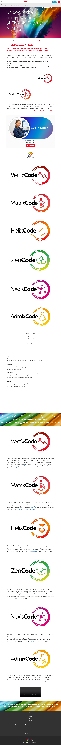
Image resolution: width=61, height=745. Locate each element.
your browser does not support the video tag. (30, 692)
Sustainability (31, 714)
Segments (14, 40)
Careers (30, 716)
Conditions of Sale (30, 732)
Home (8, 40)
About (30, 712)
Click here (27, 466)
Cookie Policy (30, 730)
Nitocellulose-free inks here (20, 468)
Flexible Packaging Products (37, 40)
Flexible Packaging (23, 40)
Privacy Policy (30, 728)
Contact (30, 720)
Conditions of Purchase (30, 733)
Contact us (30, 145)
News (30, 718)
